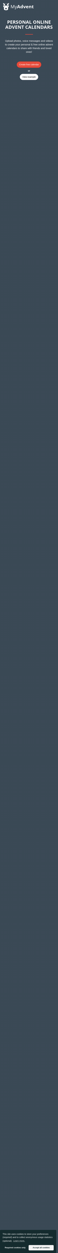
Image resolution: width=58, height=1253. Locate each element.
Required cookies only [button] (15, 1248)
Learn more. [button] (19, 1241)
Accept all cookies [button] (41, 1248)
